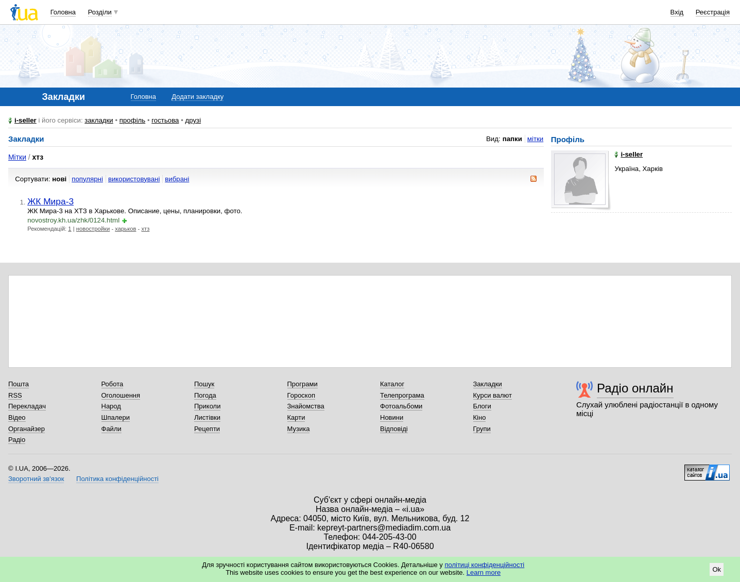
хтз (146, 229)
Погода (205, 395)
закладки (98, 120)
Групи (482, 429)
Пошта (18, 384)
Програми (302, 384)
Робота (112, 384)
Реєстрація (713, 12)
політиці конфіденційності (484, 565)
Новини (391, 417)
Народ (111, 406)
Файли (111, 429)
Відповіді (394, 429)
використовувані (134, 179)
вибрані (177, 179)
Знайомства (305, 406)
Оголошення (121, 395)
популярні (87, 179)
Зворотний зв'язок (36, 479)
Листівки (207, 417)
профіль (132, 120)
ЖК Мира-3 (50, 201)
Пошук (204, 384)
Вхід (677, 12)
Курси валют (492, 395)
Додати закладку (197, 96)
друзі (193, 120)
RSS (15, 395)
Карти (296, 417)
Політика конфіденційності (117, 479)
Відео (17, 417)
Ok (716, 569)
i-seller (25, 120)
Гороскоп (301, 395)
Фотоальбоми (401, 406)
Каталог (392, 384)
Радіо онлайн (635, 388)
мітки (535, 139)
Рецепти (207, 429)
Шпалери (115, 417)
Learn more (484, 572)
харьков (125, 229)
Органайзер (26, 429)
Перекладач (27, 406)
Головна (63, 12)
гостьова (165, 120)
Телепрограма (402, 395)
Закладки (487, 384)
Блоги (482, 406)
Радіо (16, 439)
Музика (298, 429)
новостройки (93, 229)
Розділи (100, 12)
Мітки (17, 157)
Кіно (479, 417)
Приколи (207, 406)
